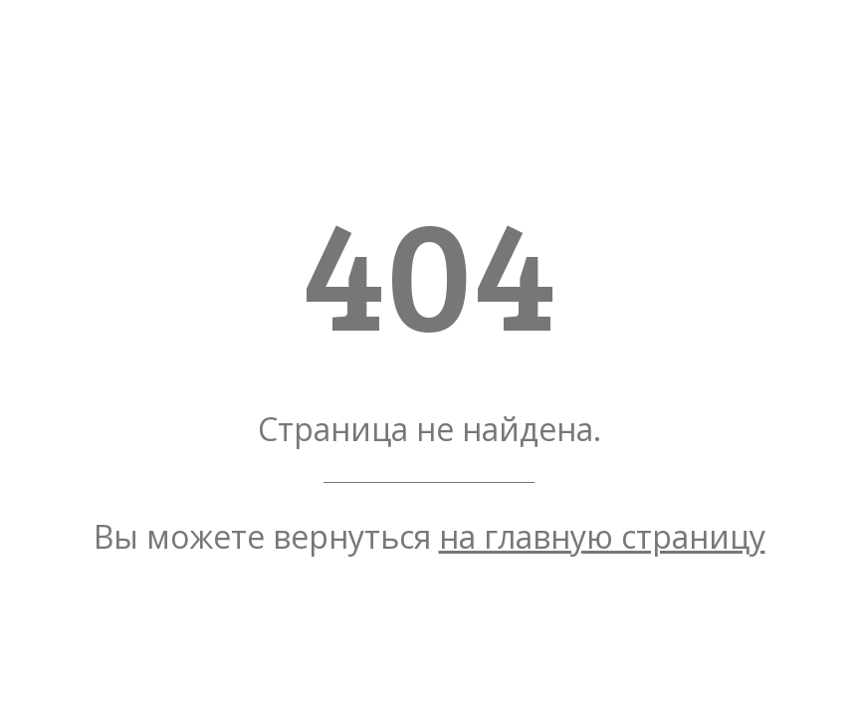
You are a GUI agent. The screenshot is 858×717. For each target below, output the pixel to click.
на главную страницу (602, 536)
